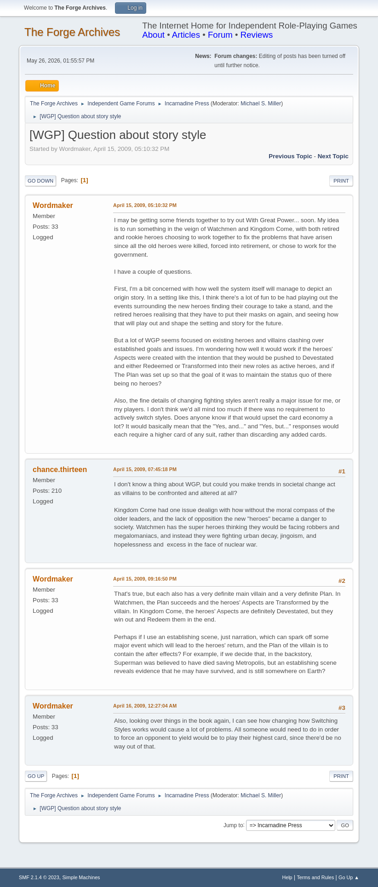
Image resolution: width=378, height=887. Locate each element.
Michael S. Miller (261, 103)
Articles (186, 35)
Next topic (333, 156)
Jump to (233, 825)
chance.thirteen (60, 469)
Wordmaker (53, 205)
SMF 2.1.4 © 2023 (39, 877)
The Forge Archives (72, 32)
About (153, 35)
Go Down (40, 181)
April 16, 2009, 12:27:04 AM (145, 705)
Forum (220, 35)
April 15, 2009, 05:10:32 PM (145, 205)
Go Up (36, 776)
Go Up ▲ (348, 877)
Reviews (257, 35)
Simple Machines (81, 877)
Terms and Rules (315, 877)
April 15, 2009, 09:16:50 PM (145, 579)
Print (341, 181)
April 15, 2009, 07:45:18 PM (145, 469)
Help (287, 877)
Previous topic (290, 156)
